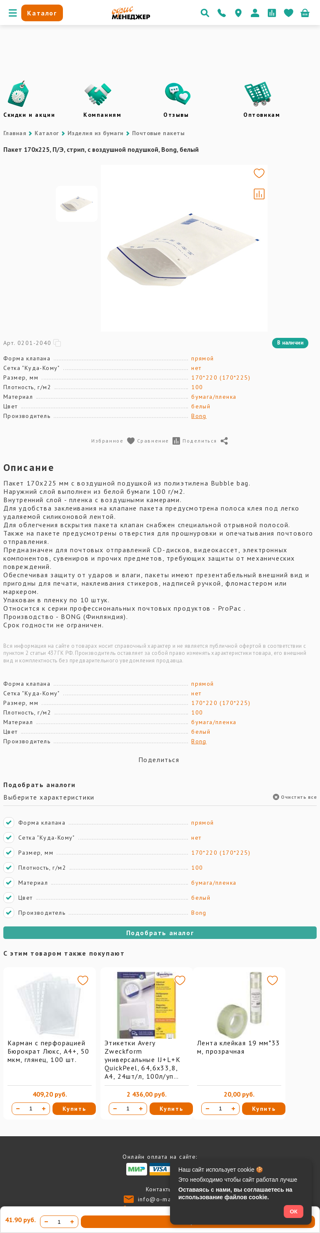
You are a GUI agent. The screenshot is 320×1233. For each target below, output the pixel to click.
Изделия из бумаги (96, 133)
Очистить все (295, 797)
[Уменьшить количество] (18, 1109)
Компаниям (102, 114)
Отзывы (176, 114)
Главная (14, 133)
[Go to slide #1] (77, 248)
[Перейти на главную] (131, 17)
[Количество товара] (31, 1109)
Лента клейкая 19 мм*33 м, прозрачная (238, 1047)
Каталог (47, 133)
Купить (74, 1108)
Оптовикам (261, 114)
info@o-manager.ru (167, 1199)
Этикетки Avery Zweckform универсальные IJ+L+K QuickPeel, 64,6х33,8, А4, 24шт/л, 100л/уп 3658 (142, 1064)
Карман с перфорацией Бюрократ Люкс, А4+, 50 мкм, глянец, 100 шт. (49, 1051)
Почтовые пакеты (158, 133)
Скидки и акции (29, 114)
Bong (199, 416)
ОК (294, 1211)
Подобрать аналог (160, 933)
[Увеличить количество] (44, 1109)
